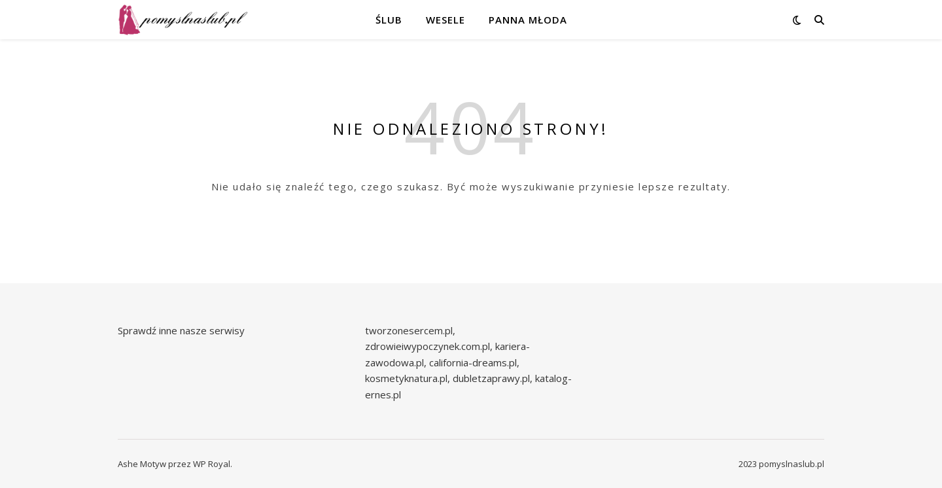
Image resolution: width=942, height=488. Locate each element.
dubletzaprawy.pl (491, 378)
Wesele (445, 19)
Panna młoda (528, 19)
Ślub (388, 19)
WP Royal (211, 464)
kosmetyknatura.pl (406, 378)
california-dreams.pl (473, 362)
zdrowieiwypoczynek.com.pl (427, 346)
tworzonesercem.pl (409, 330)
